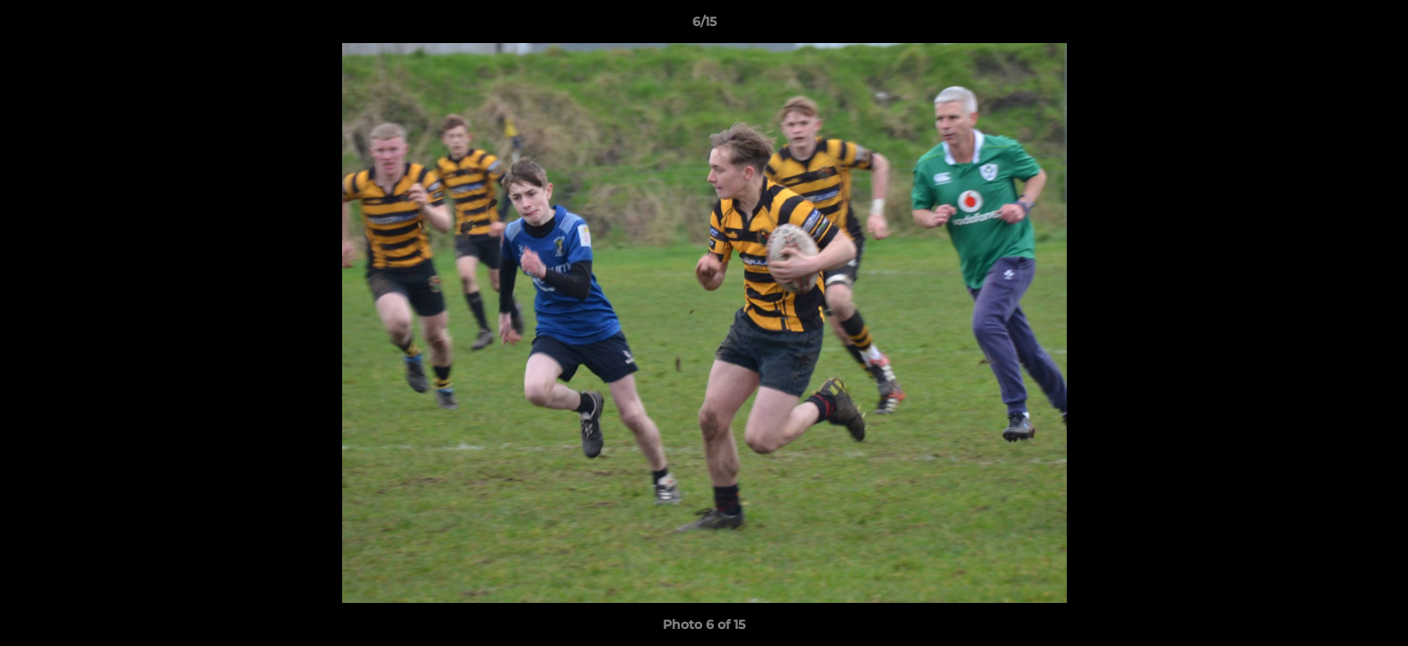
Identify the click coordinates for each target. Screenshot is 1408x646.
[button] (1375, 26)
